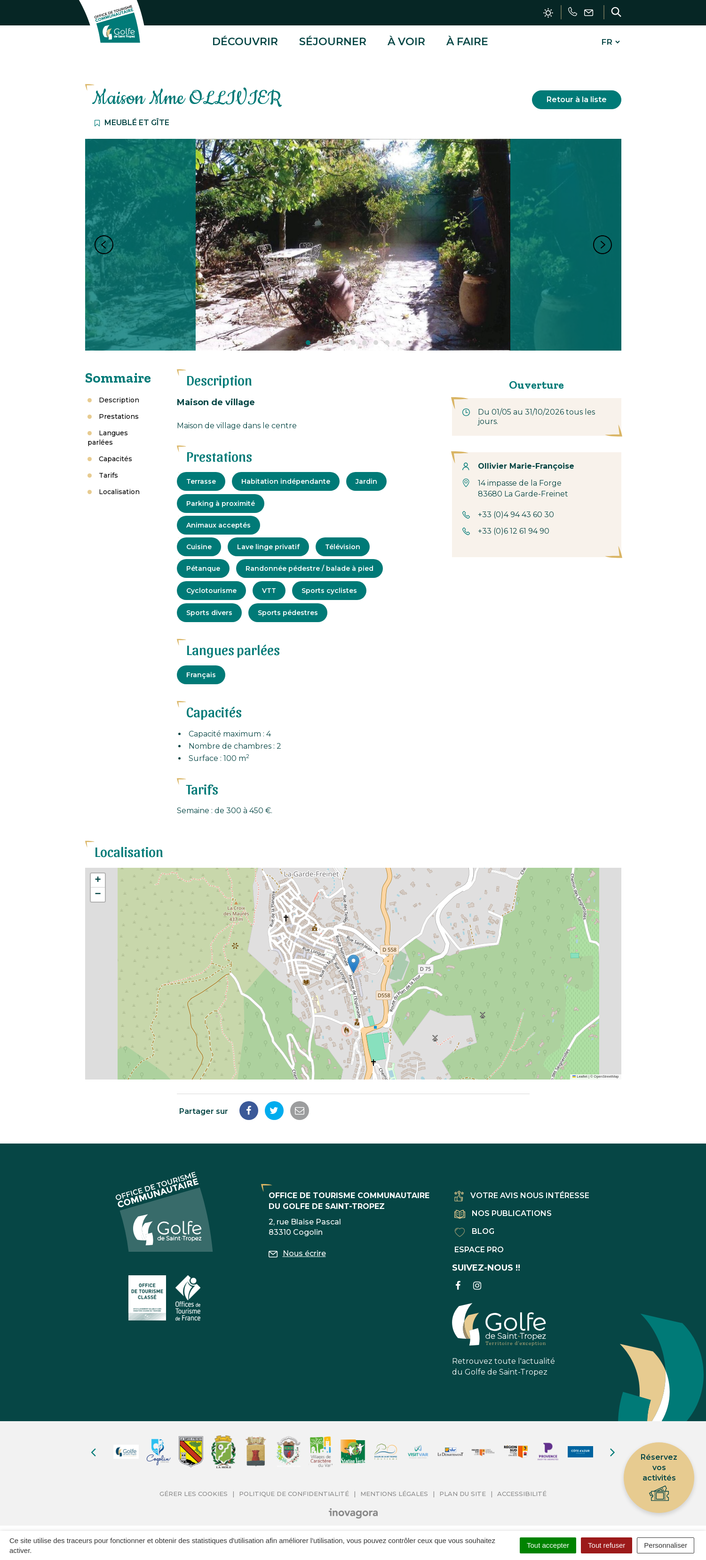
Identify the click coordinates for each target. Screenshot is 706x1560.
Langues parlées (107, 433)
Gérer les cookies (193, 1489)
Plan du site (462, 1489)
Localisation (119, 487)
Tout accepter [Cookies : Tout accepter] (548, 1545)
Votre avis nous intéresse (521, 1191)
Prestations (119, 412)
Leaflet (579, 1072)
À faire (467, 39)
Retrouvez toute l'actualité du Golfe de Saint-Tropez (503, 1335)
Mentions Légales (394, 1489)
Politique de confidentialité (294, 1489)
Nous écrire (297, 1249)
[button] (353, 959)
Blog (474, 1227)
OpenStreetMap (606, 1072)
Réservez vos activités (659, 1478)
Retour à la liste (577, 94)
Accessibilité (522, 1489)
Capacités (115, 454)
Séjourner (332, 39)
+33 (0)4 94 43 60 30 (516, 510)
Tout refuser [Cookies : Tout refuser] (606, 1545)
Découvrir (245, 39)
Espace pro (479, 1244)
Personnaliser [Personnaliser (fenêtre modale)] (665, 1545)
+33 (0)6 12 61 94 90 (513, 526)
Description (119, 395)
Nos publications (503, 1209)
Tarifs (108, 470)
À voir (406, 39)
